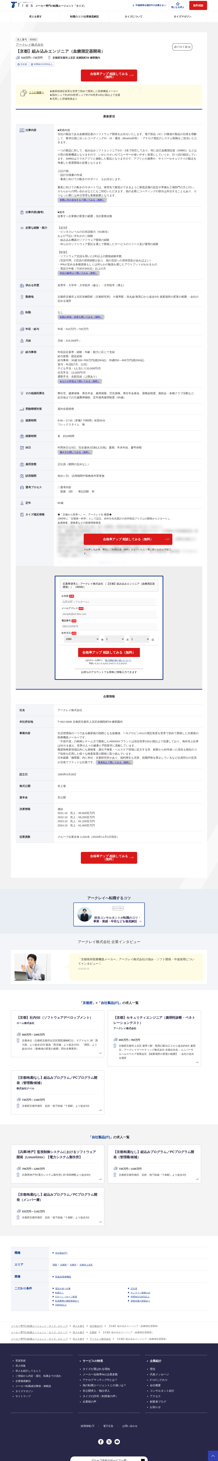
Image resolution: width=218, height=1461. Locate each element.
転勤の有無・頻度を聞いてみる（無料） (81, 318)
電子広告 (108, 1368)
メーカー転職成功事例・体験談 (33, 1328)
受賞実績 (20, 1302)
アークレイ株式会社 (30, 44)
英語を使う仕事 (62, 1231)
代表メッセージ (159, 1316)
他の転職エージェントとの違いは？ (104, 1327)
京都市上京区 (86, 1207)
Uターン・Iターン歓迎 (66, 1239)
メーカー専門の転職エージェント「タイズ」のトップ (39, 1268)
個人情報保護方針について (163, 1439)
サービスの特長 (93, 1303)
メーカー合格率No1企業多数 (100, 1316)
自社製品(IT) (61, 1195)
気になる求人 (177, 5)
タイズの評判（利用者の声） (100, 1338)
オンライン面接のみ (140, 1235)
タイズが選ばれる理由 (96, 1311)
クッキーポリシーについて (194, 1439)
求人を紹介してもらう (28, 1313)
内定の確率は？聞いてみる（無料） (79, 274)
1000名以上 (61, 1247)
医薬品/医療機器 (63, 1219)
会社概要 (155, 1327)
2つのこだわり (159, 1322)
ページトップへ (213, 1456)
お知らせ (155, 1349)
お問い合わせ (130, 1368)
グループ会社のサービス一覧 (109, 1402)
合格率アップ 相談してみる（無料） (109, 76)
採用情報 (86, 1368)
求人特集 (20, 1308)
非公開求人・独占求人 (96, 1333)
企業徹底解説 (23, 1323)
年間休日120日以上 (140, 1239)
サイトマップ (23, 1338)
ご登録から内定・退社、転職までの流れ (38, 1318)
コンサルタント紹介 (162, 1333)
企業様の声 (89, 1343)
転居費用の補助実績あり (67, 1243)
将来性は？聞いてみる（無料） (114, 764)
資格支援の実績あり (140, 1243)
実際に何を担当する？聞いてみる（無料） (82, 201)
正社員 (134, 1231)
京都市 (73, 1207)
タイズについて (133, 16)
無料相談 (198, 5)
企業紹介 (156, 1303)
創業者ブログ (158, 1343)
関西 (55, 1207)
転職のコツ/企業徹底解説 (84, 16)
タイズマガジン (182, 16)
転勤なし (59, 1235)
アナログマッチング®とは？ (100, 1322)
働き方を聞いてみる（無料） (75, 453)
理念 (152, 1311)
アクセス (155, 1338)
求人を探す (35, 16)
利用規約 (141, 1439)
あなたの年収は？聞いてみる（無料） (80, 382)
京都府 (63, 1207)
